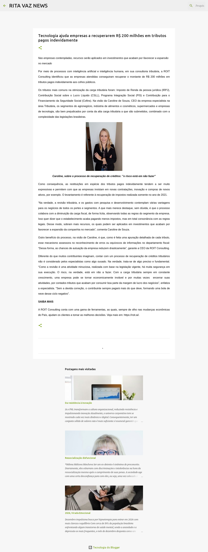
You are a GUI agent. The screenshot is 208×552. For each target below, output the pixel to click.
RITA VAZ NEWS (28, 5)
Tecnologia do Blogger (104, 547)
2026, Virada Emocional (77, 513)
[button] (40, 48)
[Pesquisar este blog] (188, 6)
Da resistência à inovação (78, 403)
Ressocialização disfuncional (80, 458)
